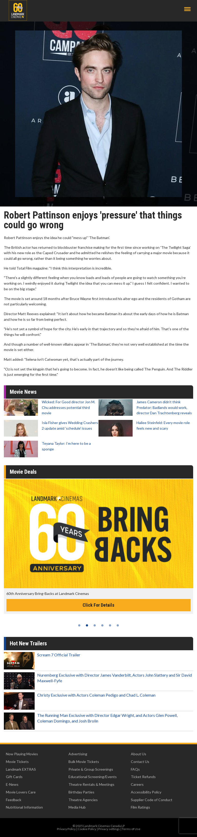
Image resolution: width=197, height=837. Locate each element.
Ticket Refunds (143, 776)
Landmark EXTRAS (21, 769)
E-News (12, 784)
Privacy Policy (66, 829)
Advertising (77, 754)
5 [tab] (110, 625)
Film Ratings (140, 807)
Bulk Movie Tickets (83, 761)
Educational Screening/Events (92, 776)
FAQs (135, 769)
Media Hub (77, 807)
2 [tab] (87, 625)
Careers (137, 784)
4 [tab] (102, 625)
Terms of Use (131, 829)
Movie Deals (23, 472)
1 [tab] (79, 625)
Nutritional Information (24, 807)
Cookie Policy (87, 829)
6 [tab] (117, 625)
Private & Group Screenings (90, 769)
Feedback (13, 800)
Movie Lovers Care (21, 792)
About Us (138, 754)
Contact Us (140, 761)
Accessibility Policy (146, 792)
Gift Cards (14, 776)
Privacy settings (109, 829)
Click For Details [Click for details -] (98, 605)
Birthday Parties (81, 792)
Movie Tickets (17, 761)
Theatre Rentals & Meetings (91, 784)
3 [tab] (94, 625)
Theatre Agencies (83, 800)
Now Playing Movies (22, 754)
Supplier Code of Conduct (151, 800)
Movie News (23, 392)
